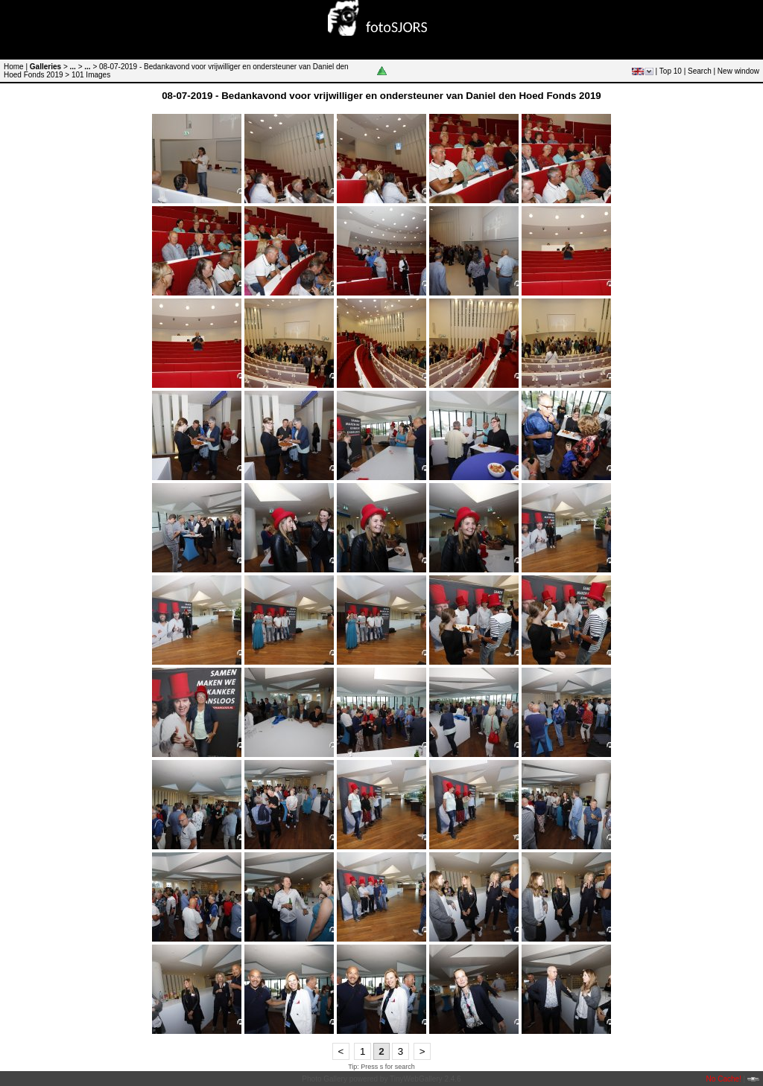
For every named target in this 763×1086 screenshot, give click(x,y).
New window (738, 71)
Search (700, 71)
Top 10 (670, 71)
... (73, 67)
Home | (16, 67)
